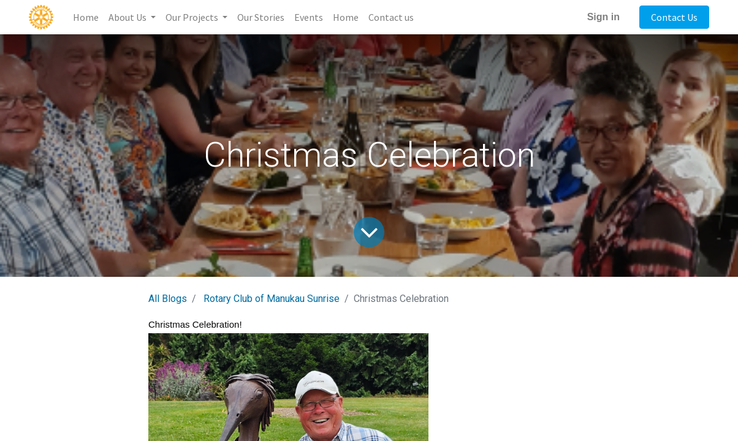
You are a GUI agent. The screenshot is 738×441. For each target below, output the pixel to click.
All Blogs (167, 298)
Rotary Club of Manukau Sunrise (272, 298)
